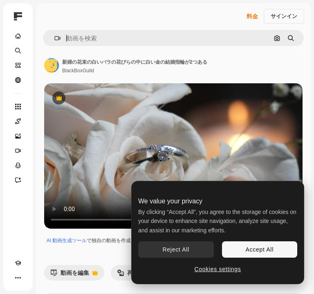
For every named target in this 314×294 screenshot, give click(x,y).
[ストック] (18, 65)
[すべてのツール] (18, 106)
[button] (54, 38)
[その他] (18, 277)
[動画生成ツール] (18, 150)
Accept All (260, 249)
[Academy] (18, 263)
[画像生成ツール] (18, 136)
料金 (252, 16)
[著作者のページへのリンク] (51, 65)
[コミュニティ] (18, 80)
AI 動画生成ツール (67, 240)
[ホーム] (18, 35)
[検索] (18, 50)
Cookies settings (218, 269)
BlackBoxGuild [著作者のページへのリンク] (78, 71)
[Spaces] (18, 121)
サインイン (284, 16)
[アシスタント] (18, 180)
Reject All (176, 249)
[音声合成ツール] (18, 165)
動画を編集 (74, 275)
